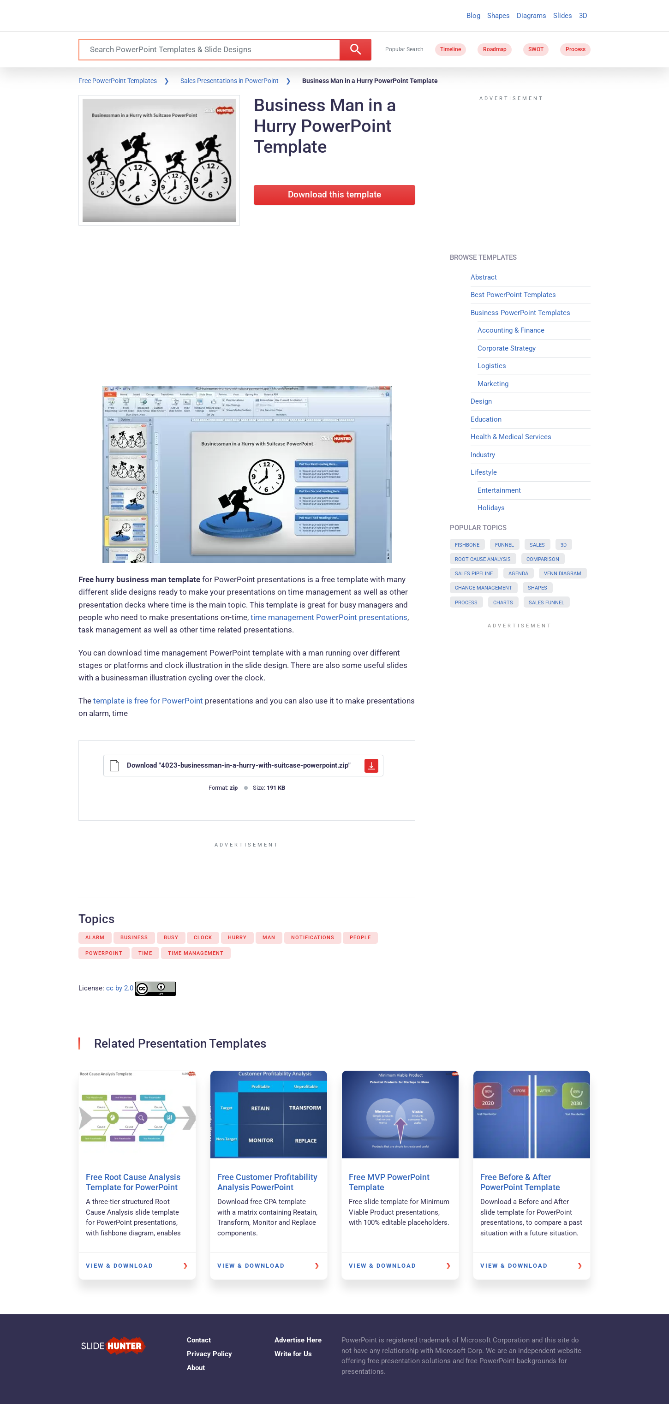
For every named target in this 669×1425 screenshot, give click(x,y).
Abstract (484, 277)
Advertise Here (298, 1340)
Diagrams (531, 16)
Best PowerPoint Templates (513, 295)
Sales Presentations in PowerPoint (229, 80)
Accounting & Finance (511, 330)
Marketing (493, 384)
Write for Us (293, 1354)
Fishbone (467, 545)
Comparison (542, 559)
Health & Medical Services (511, 437)
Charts (503, 603)
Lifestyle (484, 472)
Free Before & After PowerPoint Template (520, 1182)
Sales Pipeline (474, 574)
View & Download (119, 1265)
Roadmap (495, 49)
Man (269, 938)
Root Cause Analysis (483, 559)
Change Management (483, 588)
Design (481, 401)
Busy (171, 938)
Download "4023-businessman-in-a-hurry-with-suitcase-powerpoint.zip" (243, 766)
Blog (473, 16)
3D (583, 16)
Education (486, 419)
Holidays (491, 508)
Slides (562, 16)
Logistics (492, 366)
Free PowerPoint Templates (117, 80)
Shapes (498, 16)
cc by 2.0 (119, 988)
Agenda (518, 574)
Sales (537, 545)
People (360, 938)
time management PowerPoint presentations (329, 617)
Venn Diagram (562, 574)
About (196, 1368)
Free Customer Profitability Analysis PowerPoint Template (267, 1187)
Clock (203, 938)
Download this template (334, 195)
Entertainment (499, 490)
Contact (199, 1340)
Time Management (196, 953)
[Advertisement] (246, 307)
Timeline (450, 49)
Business (134, 938)
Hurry (237, 938)
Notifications (312, 938)
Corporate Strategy (507, 348)
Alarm (95, 938)
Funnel (504, 545)
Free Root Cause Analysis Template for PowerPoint (133, 1182)
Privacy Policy (209, 1354)
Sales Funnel (546, 603)
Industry (483, 455)
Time (145, 953)
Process (575, 49)
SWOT (536, 49)
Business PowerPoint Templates (520, 313)
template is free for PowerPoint (148, 700)
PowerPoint (104, 953)
